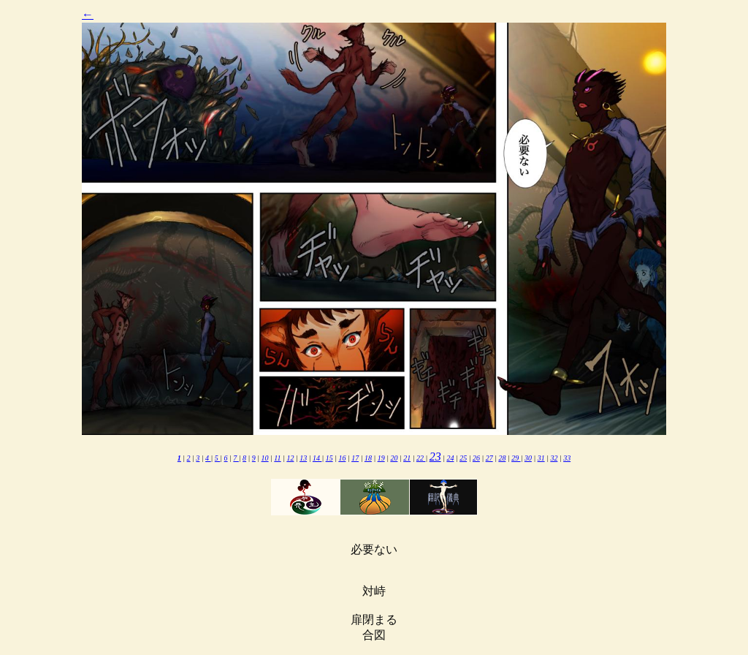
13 (303, 458)
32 (553, 458)
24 (450, 458)
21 (407, 458)
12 (290, 458)
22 (421, 458)
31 (541, 458)
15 (329, 458)
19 (381, 458)
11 (277, 458)
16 (342, 458)
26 (476, 458)
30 (528, 458)
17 (355, 458)
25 (463, 458)
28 (501, 458)
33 (566, 458)
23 (435, 456)
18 (368, 458)
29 (516, 458)
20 (393, 458)
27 (489, 458)
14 (317, 458)
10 (265, 458)
